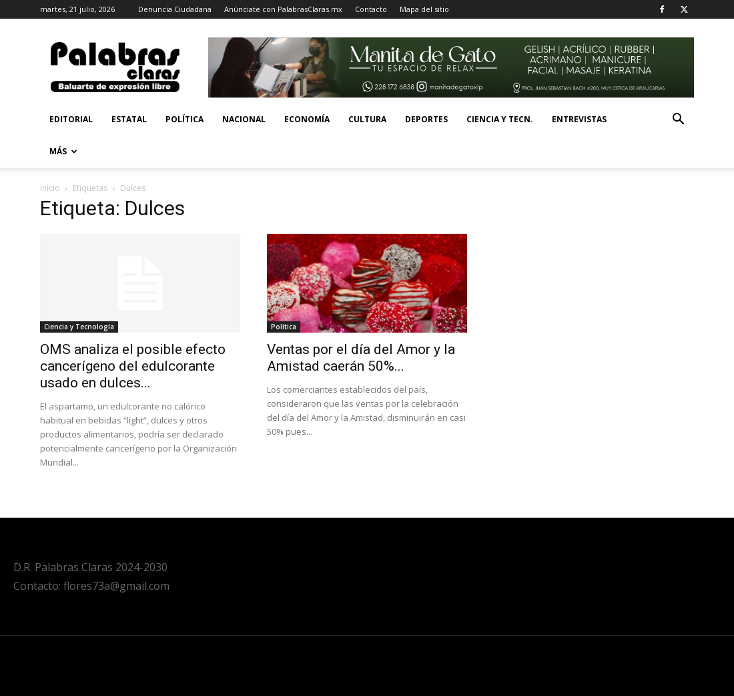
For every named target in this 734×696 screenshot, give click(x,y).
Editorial (71, 119)
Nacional (244, 119)
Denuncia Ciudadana (175, 9)
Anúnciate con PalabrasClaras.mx (283, 9)
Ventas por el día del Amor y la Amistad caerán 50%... (361, 357)
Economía (307, 119)
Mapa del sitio (424, 9)
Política (184, 119)
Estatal (129, 119)
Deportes (426, 119)
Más (63, 151)
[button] (678, 120)
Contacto (371, 9)
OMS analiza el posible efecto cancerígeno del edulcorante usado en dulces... (133, 366)
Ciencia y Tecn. (499, 119)
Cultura (367, 119)
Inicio (50, 188)
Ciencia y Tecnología (79, 326)
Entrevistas (579, 119)
